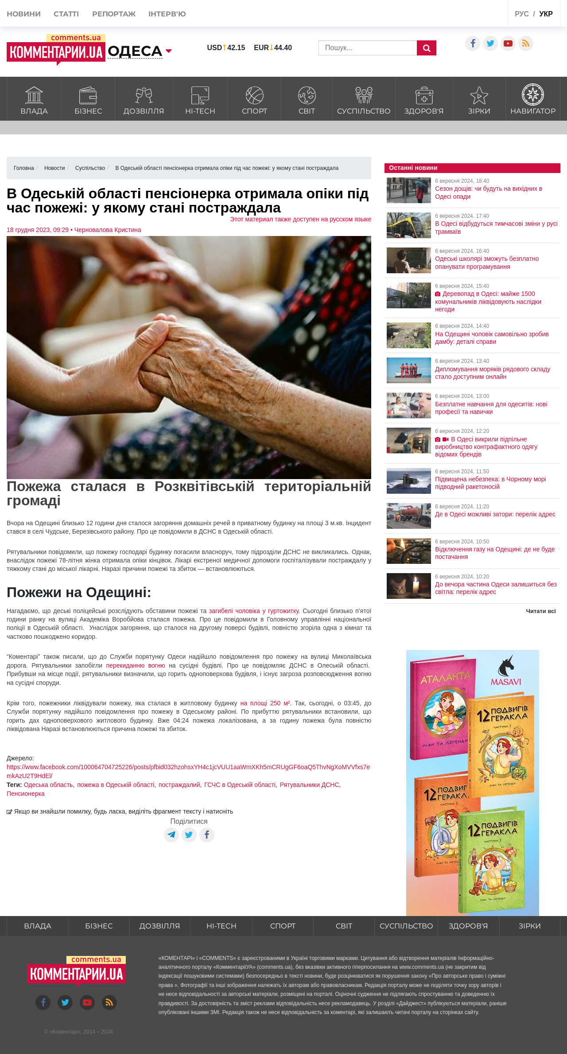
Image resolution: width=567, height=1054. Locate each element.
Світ (307, 99)
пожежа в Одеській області (115, 784)
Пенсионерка (26, 793)
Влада (34, 99)
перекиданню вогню (137, 665)
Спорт (255, 99)
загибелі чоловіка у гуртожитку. (254, 610)
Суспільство (364, 99)
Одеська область (48, 784)
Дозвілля (144, 99)
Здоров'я (424, 99)
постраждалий (179, 784)
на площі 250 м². (265, 703)
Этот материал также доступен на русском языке (300, 219)
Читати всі (541, 611)
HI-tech (200, 99)
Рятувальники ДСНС (309, 784)
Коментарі (65, 1032)
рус (522, 14)
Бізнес (88, 99)
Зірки (479, 99)
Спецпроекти (468, 15)
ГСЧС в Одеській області (240, 784)
